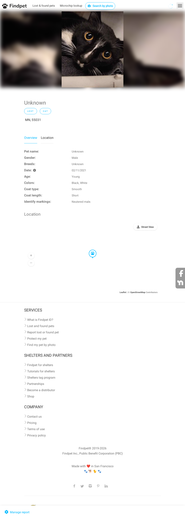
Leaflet (123, 292)
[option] (92, 49)
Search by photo (100, 6)
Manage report (16, 512)
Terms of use (36, 429)
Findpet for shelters (40, 365)
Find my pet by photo (41, 345)
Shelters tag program (41, 377)
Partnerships (35, 384)
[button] (90, 250)
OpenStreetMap (137, 292)
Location (47, 138)
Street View (147, 227)
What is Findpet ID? (40, 320)
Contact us (34, 416)
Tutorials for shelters (41, 371)
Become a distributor (41, 390)
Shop (30, 396)
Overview (30, 138)
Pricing (32, 423)
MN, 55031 (33, 120)
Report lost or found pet (43, 332)
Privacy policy (36, 435)
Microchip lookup (71, 5)
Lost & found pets (44, 5)
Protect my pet (37, 338)
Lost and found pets (40, 326)
